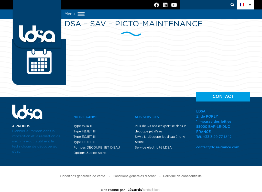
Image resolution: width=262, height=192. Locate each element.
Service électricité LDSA (153, 147)
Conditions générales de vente (82, 176)
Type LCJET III (84, 142)
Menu (74, 14)
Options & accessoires (90, 152)
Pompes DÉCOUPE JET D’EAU (96, 147)
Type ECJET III (84, 136)
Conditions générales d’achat (134, 176)
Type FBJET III (84, 131)
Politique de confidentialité (182, 176)
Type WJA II (82, 126)
